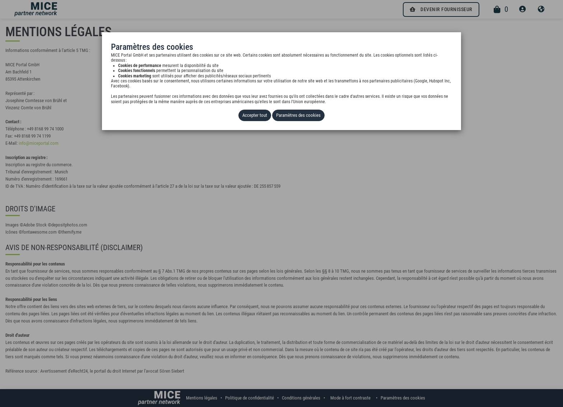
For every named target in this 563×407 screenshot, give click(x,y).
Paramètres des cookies (298, 115)
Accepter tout (254, 115)
